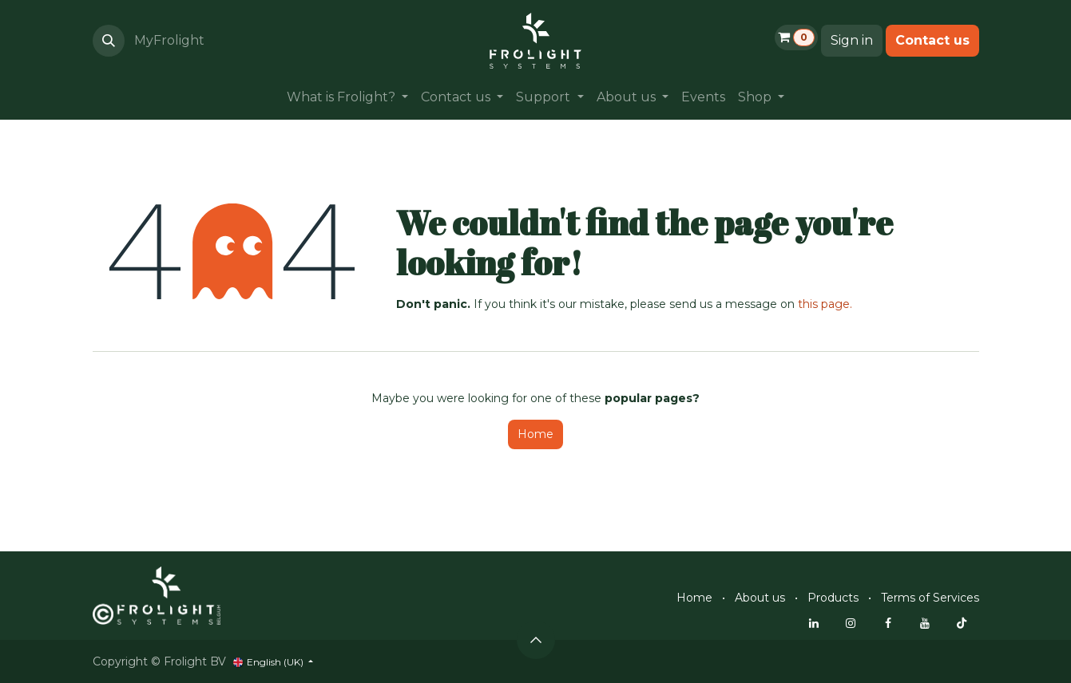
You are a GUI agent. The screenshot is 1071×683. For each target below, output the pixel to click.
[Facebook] (888, 623)
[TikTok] (961, 623)
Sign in (852, 40)
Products (833, 597)
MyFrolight (169, 40)
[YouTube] (924, 623)
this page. (825, 304)
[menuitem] (347, 97)
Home (535, 434)
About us (760, 597)
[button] (109, 41)
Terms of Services (930, 597)
